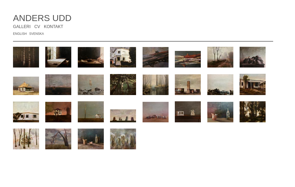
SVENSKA (36, 34)
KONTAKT (53, 26)
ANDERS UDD (42, 18)
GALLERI (22, 26)
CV (37, 26)
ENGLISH (20, 34)
